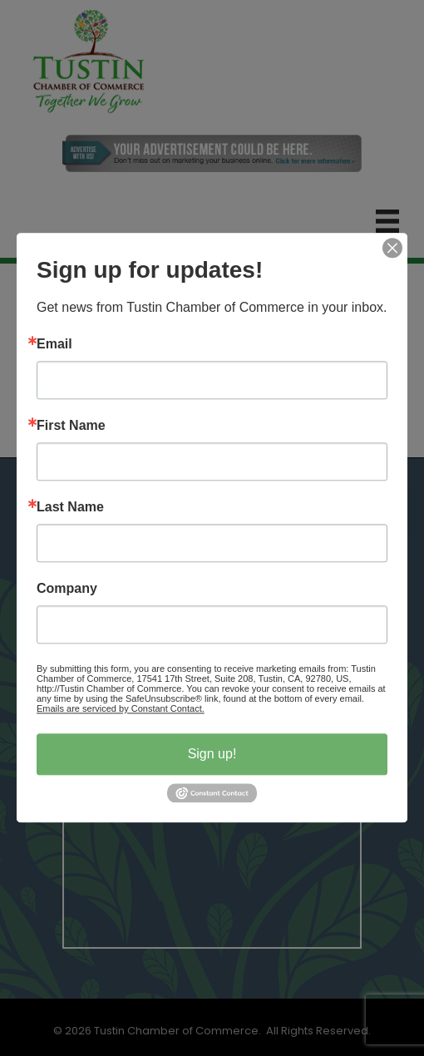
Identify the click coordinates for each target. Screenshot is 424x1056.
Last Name (70, 507)
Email (54, 344)
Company (67, 588)
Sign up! (212, 754)
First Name (71, 425)
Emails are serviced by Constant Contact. (121, 708)
